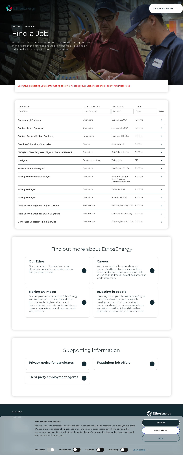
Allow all (161, 423)
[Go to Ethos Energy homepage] (159, 413)
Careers (16, 26)
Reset (161, 111)
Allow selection (161, 430)
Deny (160, 438)
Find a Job (29, 26)
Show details (139, 450)
